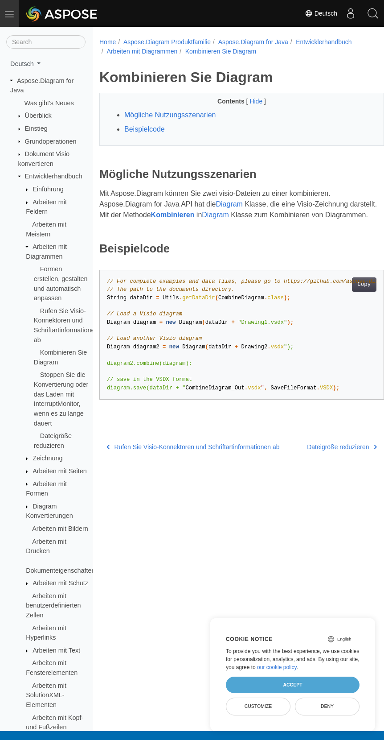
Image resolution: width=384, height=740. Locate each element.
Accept (292, 684)
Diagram (229, 204)
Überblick (38, 115)
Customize (258, 706)
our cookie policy (277, 667)
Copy (343, 295)
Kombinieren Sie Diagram (221, 51)
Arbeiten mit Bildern (60, 528)
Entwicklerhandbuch (53, 176)
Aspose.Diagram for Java (253, 41)
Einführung (48, 189)
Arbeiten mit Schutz (60, 583)
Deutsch (321, 13)
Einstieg (36, 128)
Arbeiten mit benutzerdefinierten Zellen (53, 605)
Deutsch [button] (23, 63)
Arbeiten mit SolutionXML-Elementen (46, 695)
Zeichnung (47, 458)
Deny (327, 706)
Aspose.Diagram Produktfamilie (167, 41)
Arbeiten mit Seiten (60, 471)
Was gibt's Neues (49, 103)
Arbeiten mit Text (56, 650)
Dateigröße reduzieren (322, 457)
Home (107, 41)
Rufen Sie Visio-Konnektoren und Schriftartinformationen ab (192, 457)
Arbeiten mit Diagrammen (142, 51)
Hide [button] (247, 101)
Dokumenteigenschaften (60, 570)
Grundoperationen (51, 141)
